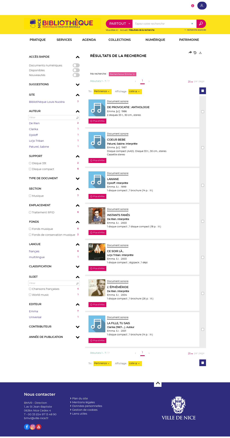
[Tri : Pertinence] (103, 91)
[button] (37, 40)
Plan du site (80, 400)
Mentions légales (83, 404)
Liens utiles (79, 415)
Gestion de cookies (85, 411)
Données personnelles (87, 407)
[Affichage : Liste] (135, 91)
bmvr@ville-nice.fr (36, 419)
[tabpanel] (115, 211)
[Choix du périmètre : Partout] (119, 24)
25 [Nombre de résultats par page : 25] (190, 82)
